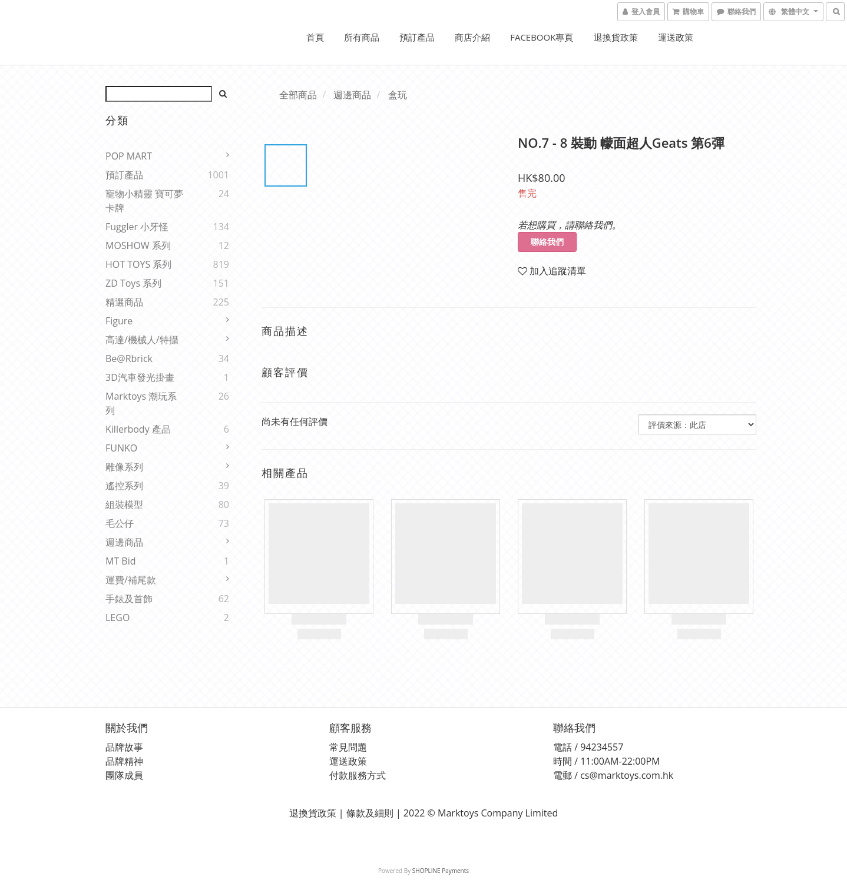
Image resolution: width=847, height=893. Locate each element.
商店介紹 (472, 37)
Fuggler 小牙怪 (136, 226)
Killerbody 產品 (138, 429)
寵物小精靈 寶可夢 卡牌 (144, 200)
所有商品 (361, 37)
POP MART (128, 156)
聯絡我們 (547, 241)
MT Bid (120, 561)
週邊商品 (124, 542)
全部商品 (298, 94)
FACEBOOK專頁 (541, 37)
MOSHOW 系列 (138, 245)
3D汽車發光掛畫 (139, 377)
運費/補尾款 (130, 579)
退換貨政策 (616, 37)
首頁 (315, 37)
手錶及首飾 (129, 598)
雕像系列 (124, 466)
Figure (119, 320)
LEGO (117, 617)
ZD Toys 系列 (133, 283)
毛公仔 (119, 523)
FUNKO (121, 447)
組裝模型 (124, 504)
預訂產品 (417, 37)
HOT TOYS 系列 (138, 264)
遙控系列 (124, 485)
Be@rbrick (129, 358)
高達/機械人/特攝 (141, 339)
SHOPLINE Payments (440, 871)
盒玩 (397, 94)
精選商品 (124, 302)
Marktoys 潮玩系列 (141, 403)
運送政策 (675, 37)
